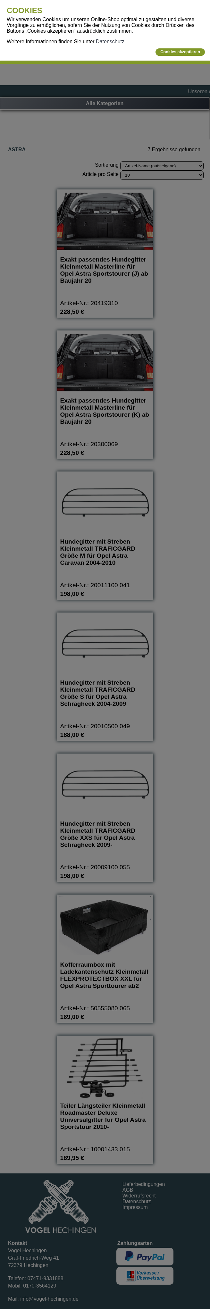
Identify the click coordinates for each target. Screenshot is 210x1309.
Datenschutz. (111, 41)
